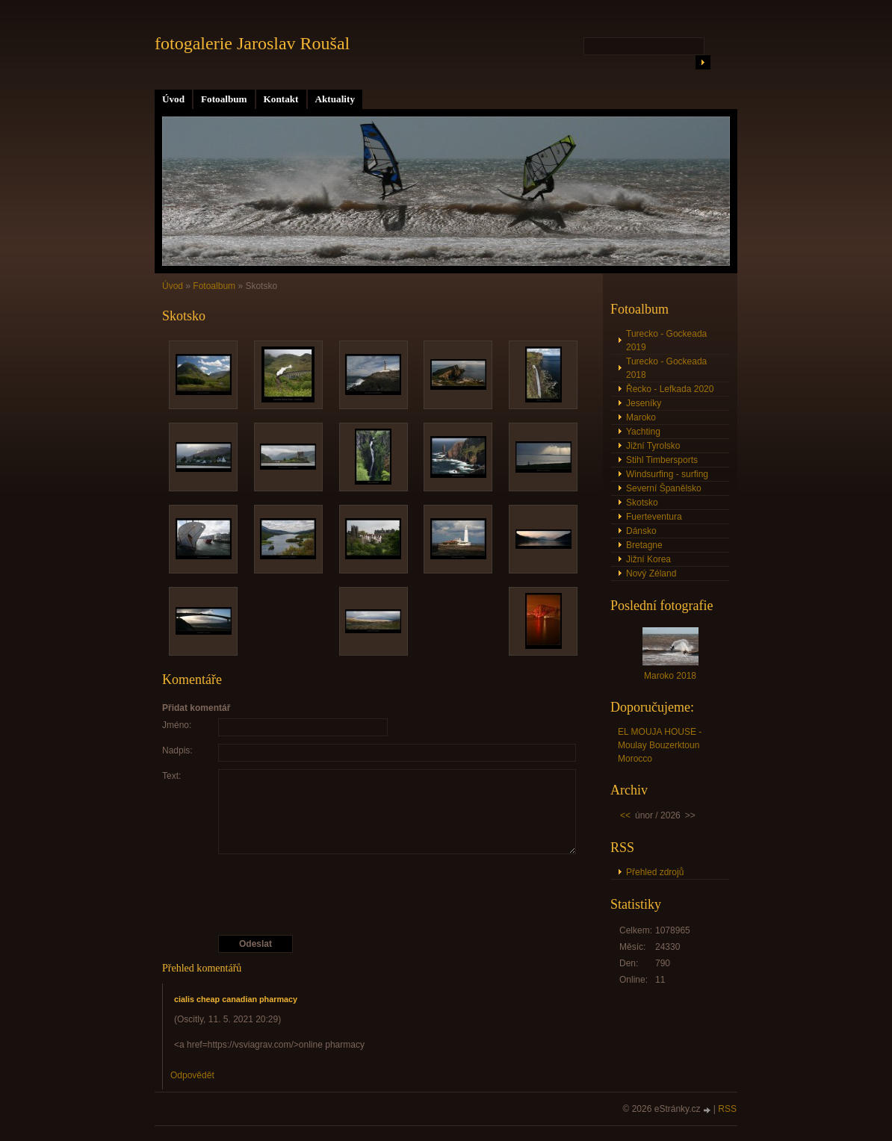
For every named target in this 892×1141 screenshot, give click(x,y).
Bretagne (644, 545)
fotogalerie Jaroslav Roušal (252, 43)
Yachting (643, 431)
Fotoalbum (224, 99)
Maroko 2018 (670, 676)
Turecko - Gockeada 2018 (666, 368)
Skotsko (642, 502)
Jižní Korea (648, 559)
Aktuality (335, 99)
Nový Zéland (651, 573)
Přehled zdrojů (655, 872)
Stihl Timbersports (662, 460)
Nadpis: (177, 750)
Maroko (641, 417)
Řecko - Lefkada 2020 (669, 389)
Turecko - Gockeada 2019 (666, 340)
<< (625, 815)
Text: (171, 776)
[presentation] (373, 894)
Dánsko (641, 531)
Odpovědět (192, 1075)
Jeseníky (643, 403)
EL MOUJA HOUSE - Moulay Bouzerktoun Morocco (659, 745)
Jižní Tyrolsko (653, 446)
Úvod (173, 99)
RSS (727, 1109)
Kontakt (281, 99)
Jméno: (176, 725)
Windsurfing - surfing (667, 474)
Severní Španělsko (663, 488)
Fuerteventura (654, 517)
